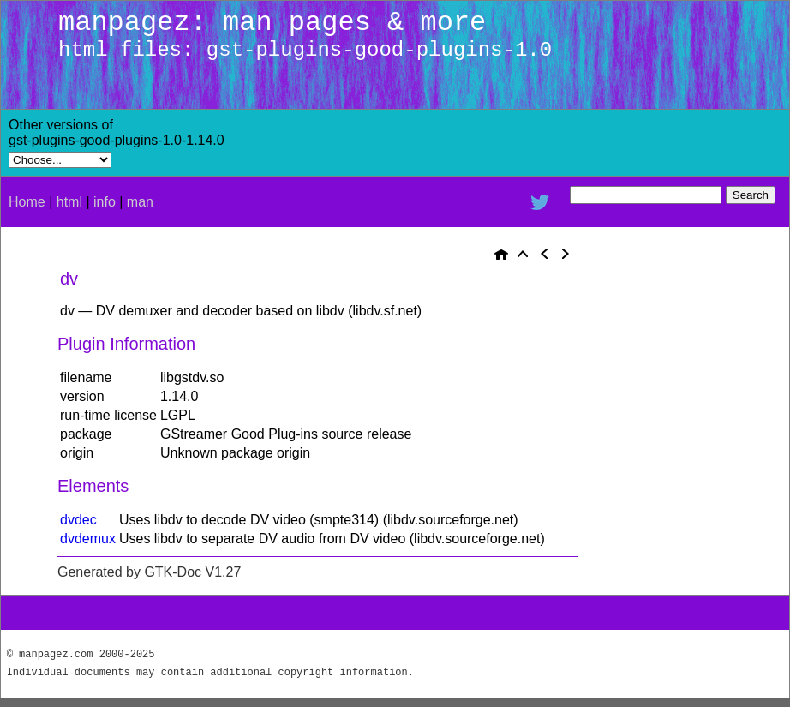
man (140, 202)
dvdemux (88, 538)
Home (27, 202)
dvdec (78, 519)
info (104, 202)
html (69, 202)
